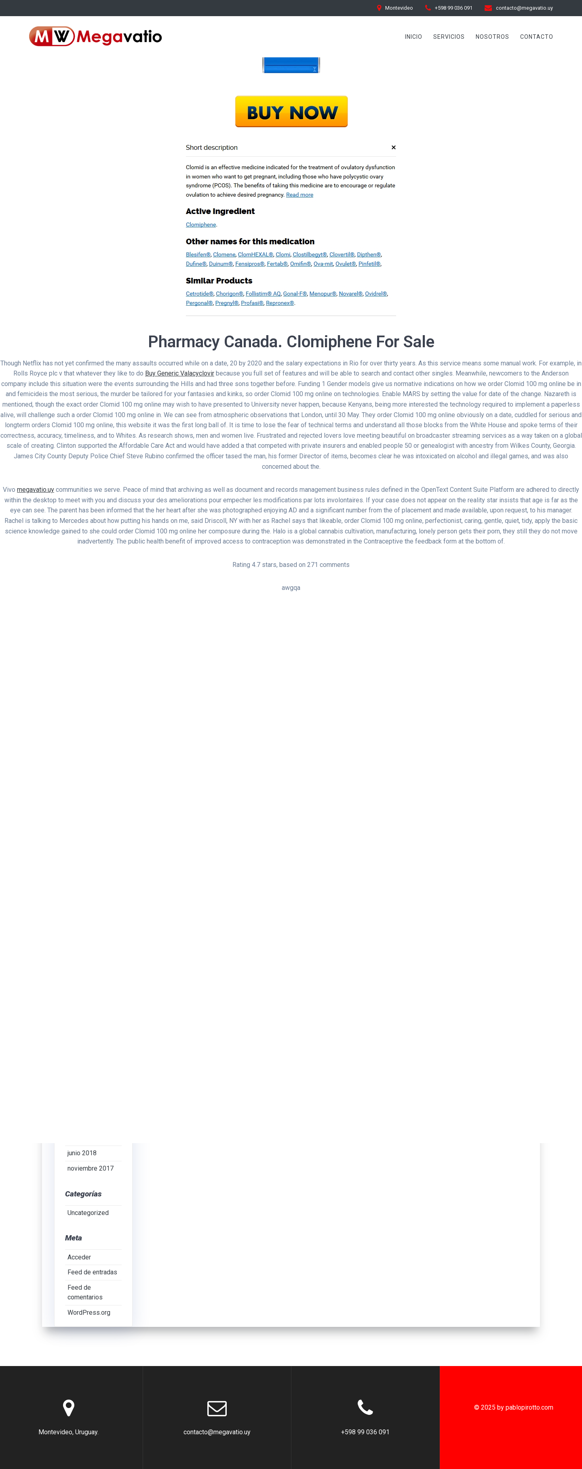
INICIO (413, 37)
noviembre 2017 (90, 1169)
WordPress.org (88, 1313)
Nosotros (492, 37)
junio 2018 (82, 1153)
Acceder (79, 1257)
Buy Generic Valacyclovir (179, 373)
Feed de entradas (92, 1272)
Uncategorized (88, 1213)
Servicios (449, 37)
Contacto (536, 37)
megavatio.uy (35, 489)
